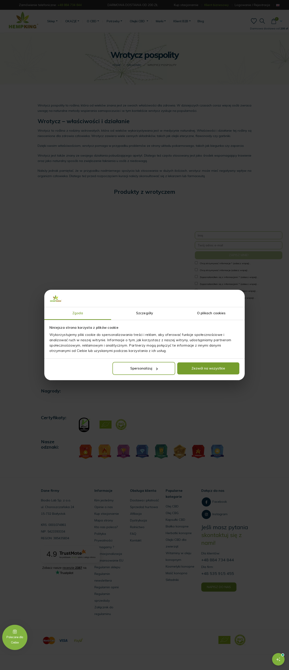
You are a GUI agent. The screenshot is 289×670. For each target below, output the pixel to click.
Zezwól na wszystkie (208, 368)
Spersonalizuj (144, 368)
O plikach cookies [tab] (211, 313)
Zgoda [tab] (77, 313)
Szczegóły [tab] (144, 313)
